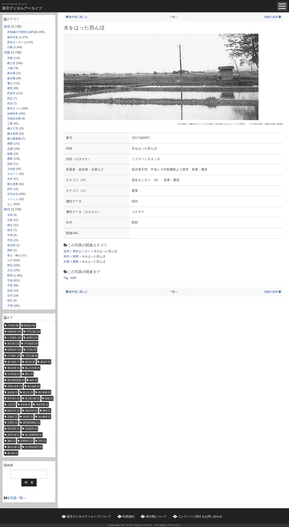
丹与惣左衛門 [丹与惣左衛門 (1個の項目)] (33, 447)
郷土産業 (12, 184)
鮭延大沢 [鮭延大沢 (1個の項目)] (13, 410)
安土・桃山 (14, 255)
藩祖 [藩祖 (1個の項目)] (11, 441)
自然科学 (12, 113)
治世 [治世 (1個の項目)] (42, 441)
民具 (10, 103)
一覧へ (173, 17)
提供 (7, 26)
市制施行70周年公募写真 (22, 32)
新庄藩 (11, 78)
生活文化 (12, 194)
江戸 (10, 260)
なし (10, 204)
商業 (10, 143)
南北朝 (11, 245)
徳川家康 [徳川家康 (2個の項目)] (44, 392)
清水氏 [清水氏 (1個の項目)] (28, 416)
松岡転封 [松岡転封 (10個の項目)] (14, 349)
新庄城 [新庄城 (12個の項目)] (13, 343)
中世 (10, 285)
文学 (10, 178)
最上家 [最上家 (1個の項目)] (12, 453)
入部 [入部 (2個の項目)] (11, 404)
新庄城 (11, 73)
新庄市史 (12, 37)
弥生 (10, 230)
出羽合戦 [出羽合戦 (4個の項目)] (13, 374)
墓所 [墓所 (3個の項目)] (33, 380)
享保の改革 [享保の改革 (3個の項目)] (14, 386)
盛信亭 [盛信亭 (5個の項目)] (45, 362)
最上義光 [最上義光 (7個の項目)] (13, 362)
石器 (10, 220)
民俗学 (11, 93)
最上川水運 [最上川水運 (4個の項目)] (32, 368)
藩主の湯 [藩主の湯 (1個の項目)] (13, 447)
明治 (10, 265)
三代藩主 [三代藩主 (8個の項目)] (13, 355)
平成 (10, 280)
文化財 (11, 168)
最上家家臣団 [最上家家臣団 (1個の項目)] (33, 435)
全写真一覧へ (16, 498)
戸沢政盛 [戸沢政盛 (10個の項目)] (31, 343)
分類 (7, 52)
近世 (10, 290)
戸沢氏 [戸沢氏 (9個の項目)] (31, 349)
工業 (10, 123)
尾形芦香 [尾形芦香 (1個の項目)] (42, 404)
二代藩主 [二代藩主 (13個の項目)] (14, 337)
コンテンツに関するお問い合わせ (200, 516)
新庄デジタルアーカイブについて (89, 516)
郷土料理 (12, 133)
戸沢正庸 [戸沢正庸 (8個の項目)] (31, 355)
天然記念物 (14, 118)
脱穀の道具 (272, 17)
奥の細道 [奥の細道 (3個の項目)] (33, 386)
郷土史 (11, 63)
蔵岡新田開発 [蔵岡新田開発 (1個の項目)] (31, 422)
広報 (10, 47)
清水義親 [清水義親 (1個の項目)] (44, 416)
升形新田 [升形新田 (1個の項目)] (31, 428)
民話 (10, 98)
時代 (7, 209)
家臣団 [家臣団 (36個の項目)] (30, 325)
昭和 (10, 275)
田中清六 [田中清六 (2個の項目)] (13, 398)
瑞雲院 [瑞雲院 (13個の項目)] (32, 337)
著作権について (156, 516)
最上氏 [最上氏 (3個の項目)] (28, 392)
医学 (10, 189)
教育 (10, 88)
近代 (10, 295)
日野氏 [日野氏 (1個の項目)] (12, 422)
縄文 (10, 225)
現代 (10, 300)
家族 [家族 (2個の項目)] (49, 398)
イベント (12, 199)
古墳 (10, 235)
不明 (10, 305)
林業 (10, 153)
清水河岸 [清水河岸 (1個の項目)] (31, 410)
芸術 (10, 164)
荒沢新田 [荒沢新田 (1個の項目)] (13, 428)
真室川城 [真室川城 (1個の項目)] (13, 435)
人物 (10, 68)
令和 (10, 215)
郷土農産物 (14, 138)
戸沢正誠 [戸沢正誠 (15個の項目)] (33, 331)
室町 (10, 250)
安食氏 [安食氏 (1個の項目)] (12, 416)
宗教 (10, 58)
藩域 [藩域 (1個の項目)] (47, 410)
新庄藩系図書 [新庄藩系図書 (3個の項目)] (15, 380)
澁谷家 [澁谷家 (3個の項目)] (12, 392)
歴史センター (15, 42)
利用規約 (128, 516)
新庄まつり (14, 108)
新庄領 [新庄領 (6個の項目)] (30, 362)
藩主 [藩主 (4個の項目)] (29, 374)
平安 (10, 240)
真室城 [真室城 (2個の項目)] (26, 404)
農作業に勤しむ (77, 17)
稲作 (74, 278)
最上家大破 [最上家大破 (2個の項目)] (32, 398)
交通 (10, 148)
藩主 (10, 83)
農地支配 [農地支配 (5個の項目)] (13, 368)
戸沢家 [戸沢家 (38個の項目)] (13, 325)
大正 (10, 270)
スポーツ (12, 173)
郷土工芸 (12, 128)
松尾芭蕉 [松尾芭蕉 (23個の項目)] (14, 331)
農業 (10, 158)
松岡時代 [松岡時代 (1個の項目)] (27, 441)
